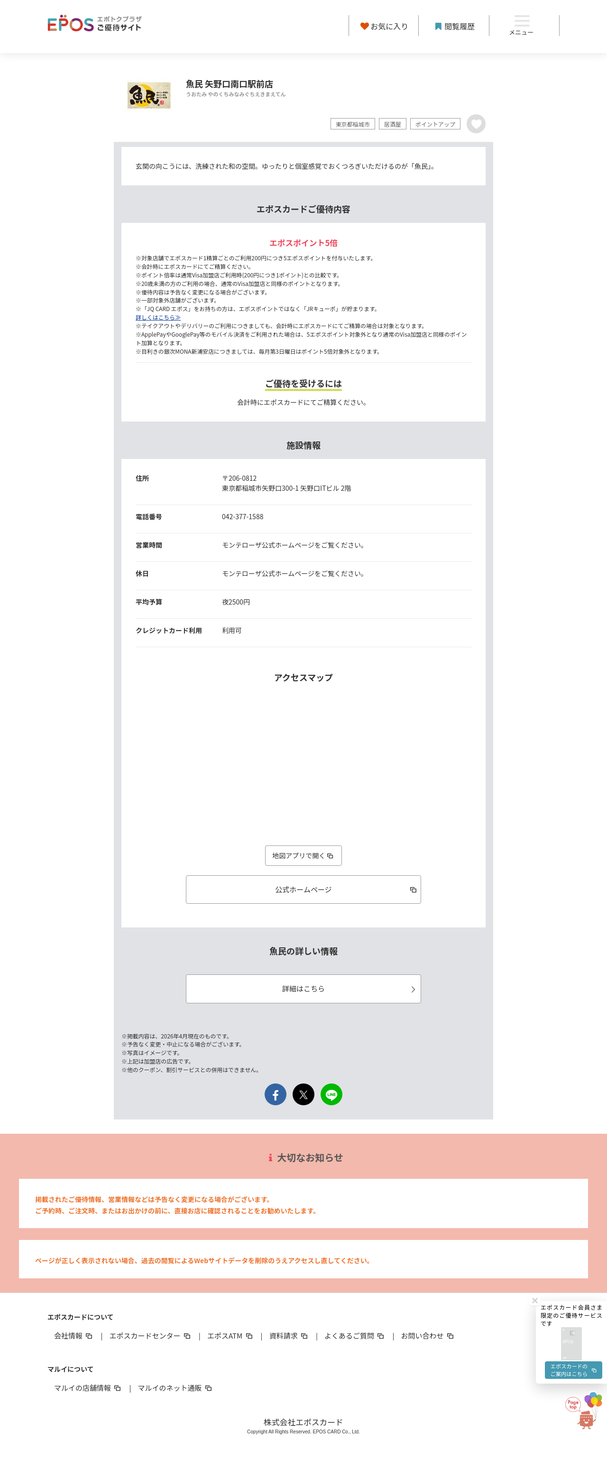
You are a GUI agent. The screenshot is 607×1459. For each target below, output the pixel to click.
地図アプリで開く (303, 855)
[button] (571, 1121)
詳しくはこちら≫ (158, 317)
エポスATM (230, 1335)
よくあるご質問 (355, 1335)
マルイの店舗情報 (88, 1388)
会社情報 (74, 1335)
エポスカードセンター (150, 1335)
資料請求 (289, 1335)
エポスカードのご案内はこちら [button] (573, 1150)
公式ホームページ (346, 889)
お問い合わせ (428, 1335)
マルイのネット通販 (175, 1388)
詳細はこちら (350, 988)
